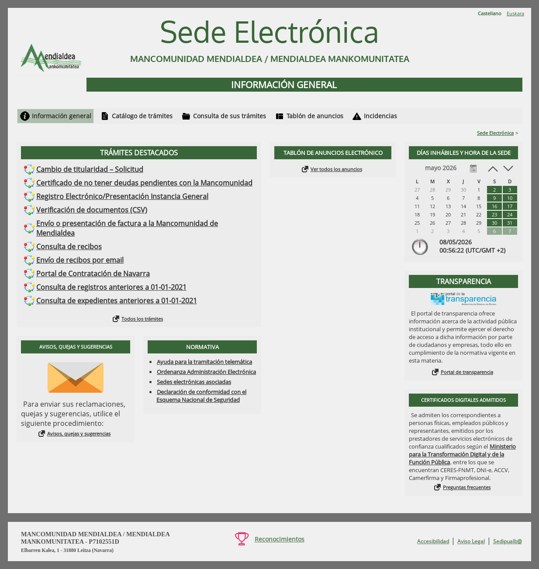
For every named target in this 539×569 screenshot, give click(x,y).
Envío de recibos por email (80, 260)
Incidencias (380, 116)
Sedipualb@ (507, 541)
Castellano (489, 13)
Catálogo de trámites (142, 116)
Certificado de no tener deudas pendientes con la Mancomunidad (144, 183)
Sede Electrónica (495, 133)
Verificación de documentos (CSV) (91, 210)
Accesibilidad (433, 541)
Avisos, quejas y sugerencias (79, 433)
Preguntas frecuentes (467, 487)
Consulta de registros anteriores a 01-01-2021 (111, 287)
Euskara (515, 13)
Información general (61, 116)
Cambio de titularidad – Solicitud (89, 169)
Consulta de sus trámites (229, 116)
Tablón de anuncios (315, 116)
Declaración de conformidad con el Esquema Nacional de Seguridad (201, 396)
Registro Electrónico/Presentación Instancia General (122, 196)
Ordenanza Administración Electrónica (206, 372)
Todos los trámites (142, 318)
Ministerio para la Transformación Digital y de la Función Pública (462, 454)
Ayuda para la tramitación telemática (204, 362)
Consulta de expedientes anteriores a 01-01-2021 (116, 300)
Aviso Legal (471, 541)
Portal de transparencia (467, 372)
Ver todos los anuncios (336, 169)
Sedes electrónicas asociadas (194, 382)
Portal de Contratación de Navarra (93, 273)
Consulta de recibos (69, 246)
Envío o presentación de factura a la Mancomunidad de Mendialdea (127, 228)
